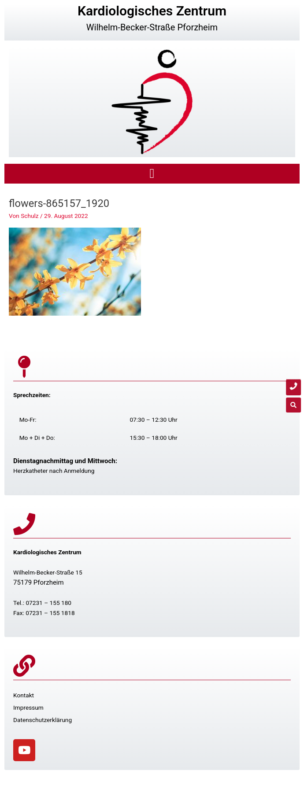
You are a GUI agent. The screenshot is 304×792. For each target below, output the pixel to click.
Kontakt (23, 695)
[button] (152, 174)
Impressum (28, 707)
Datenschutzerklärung (42, 719)
